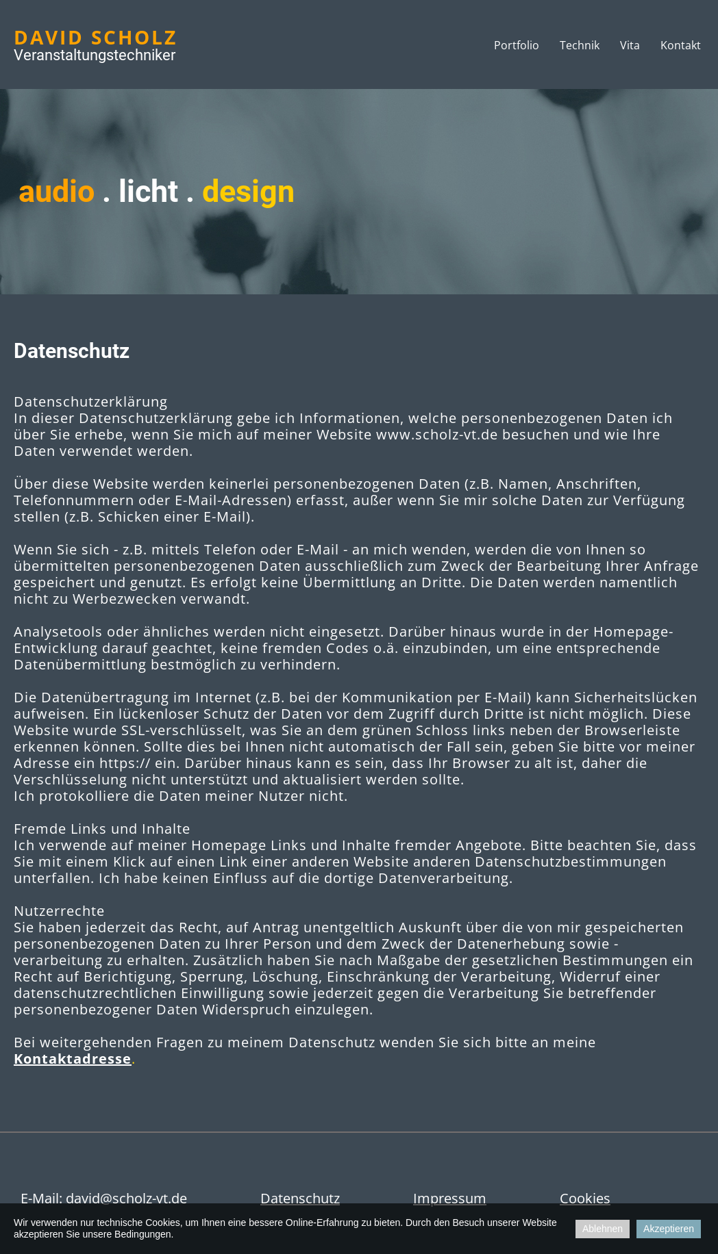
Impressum (449, 1198)
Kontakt (680, 45)
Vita (630, 45)
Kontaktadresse (73, 1058)
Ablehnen (602, 1228)
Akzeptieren (668, 1228)
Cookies (585, 1198)
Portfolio (516, 45)
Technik (579, 45)
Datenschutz (300, 1198)
